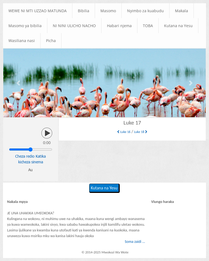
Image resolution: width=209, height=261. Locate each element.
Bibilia (83, 10)
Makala (181, 10)
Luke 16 (123, 132)
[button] (18, 83)
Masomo (108, 10)
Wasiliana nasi (21, 40)
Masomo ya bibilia (25, 25)
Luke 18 (140, 132)
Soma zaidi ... (135, 241)
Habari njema (119, 25)
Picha (51, 40)
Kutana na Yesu (178, 25)
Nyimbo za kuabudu (145, 10)
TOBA (148, 25)
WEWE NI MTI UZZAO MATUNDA (37, 10)
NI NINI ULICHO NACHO (74, 25)
